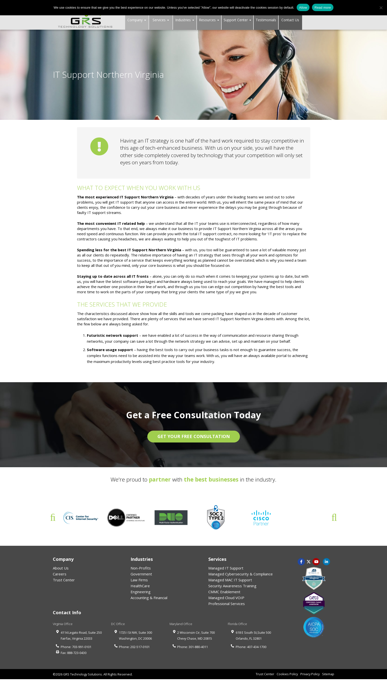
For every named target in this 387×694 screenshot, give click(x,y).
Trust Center (64, 579)
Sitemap (328, 674)
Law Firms (139, 579)
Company (136, 20)
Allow (303, 7)
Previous (53, 518)
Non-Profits (141, 568)
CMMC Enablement (224, 591)
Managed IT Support (225, 568)
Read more (322, 7)
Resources (209, 20)
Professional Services (226, 603)
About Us (61, 568)
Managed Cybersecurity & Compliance (240, 573)
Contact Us (290, 20)
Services (161, 20)
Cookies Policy (287, 674)
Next (334, 518)
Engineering (141, 591)
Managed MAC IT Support (230, 579)
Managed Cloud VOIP (226, 597)
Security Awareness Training (232, 585)
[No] (380, 7)
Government (141, 573)
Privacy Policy (310, 674)
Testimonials (266, 20)
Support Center (237, 20)
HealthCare (140, 585)
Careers (59, 573)
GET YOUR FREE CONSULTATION (193, 436)
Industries (184, 20)
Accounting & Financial (149, 597)
